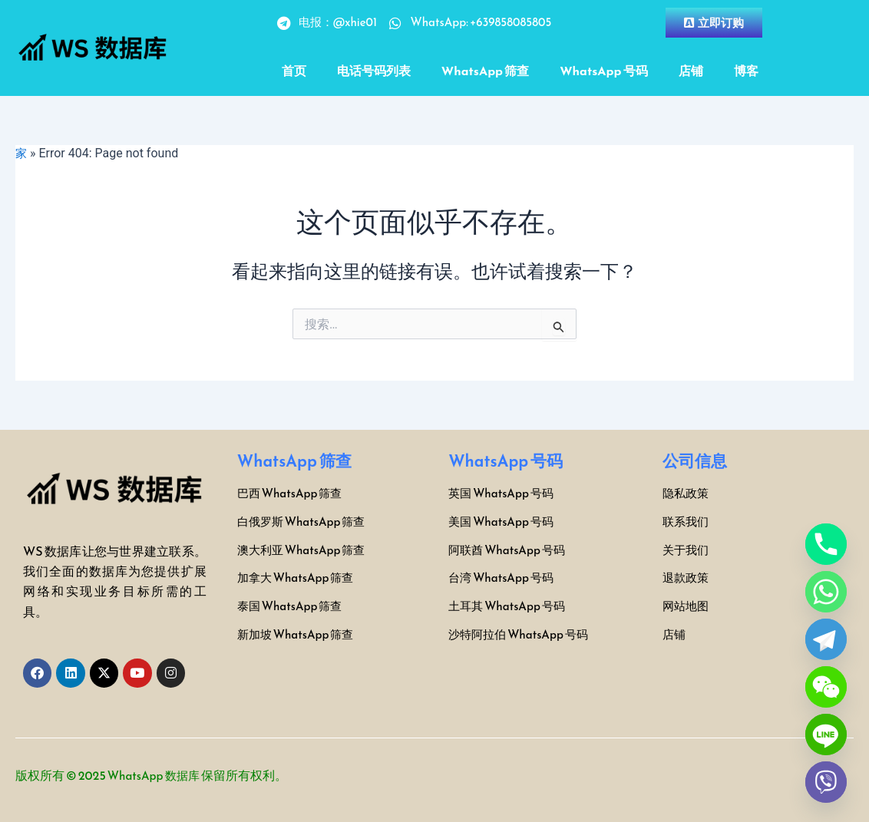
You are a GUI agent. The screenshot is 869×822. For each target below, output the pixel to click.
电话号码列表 (374, 70)
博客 (746, 70)
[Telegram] (826, 639)
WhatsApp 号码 (603, 70)
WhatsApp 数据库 (156, 775)
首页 (294, 70)
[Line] (826, 734)
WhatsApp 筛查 (485, 70)
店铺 (691, 70)
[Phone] (826, 544)
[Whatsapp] (826, 591)
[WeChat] (826, 687)
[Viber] (826, 782)
